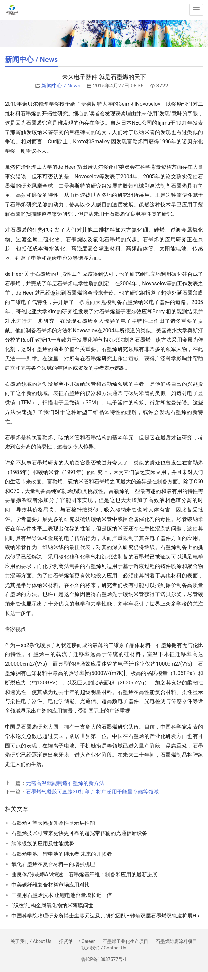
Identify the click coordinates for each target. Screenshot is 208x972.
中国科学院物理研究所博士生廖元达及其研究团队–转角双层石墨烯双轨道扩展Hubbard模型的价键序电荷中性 (107, 916)
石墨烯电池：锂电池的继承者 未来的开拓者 (61, 854)
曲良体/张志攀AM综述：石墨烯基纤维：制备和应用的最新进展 (84, 874)
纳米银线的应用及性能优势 (42, 843)
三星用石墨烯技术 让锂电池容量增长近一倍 (61, 895)
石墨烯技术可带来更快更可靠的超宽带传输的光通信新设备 (79, 833)
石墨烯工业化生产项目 (125, 941)
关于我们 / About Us (31, 941)
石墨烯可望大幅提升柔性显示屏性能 (53, 823)
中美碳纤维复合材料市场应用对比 (50, 885)
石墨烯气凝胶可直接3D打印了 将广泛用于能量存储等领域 (92, 792)
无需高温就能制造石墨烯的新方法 (65, 783)
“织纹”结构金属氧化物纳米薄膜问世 (52, 905)
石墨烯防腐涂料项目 (176, 941)
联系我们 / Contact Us (103, 947)
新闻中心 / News (60, 86)
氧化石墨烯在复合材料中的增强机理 (53, 864)
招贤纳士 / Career (77, 941)
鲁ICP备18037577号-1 (103, 959)
